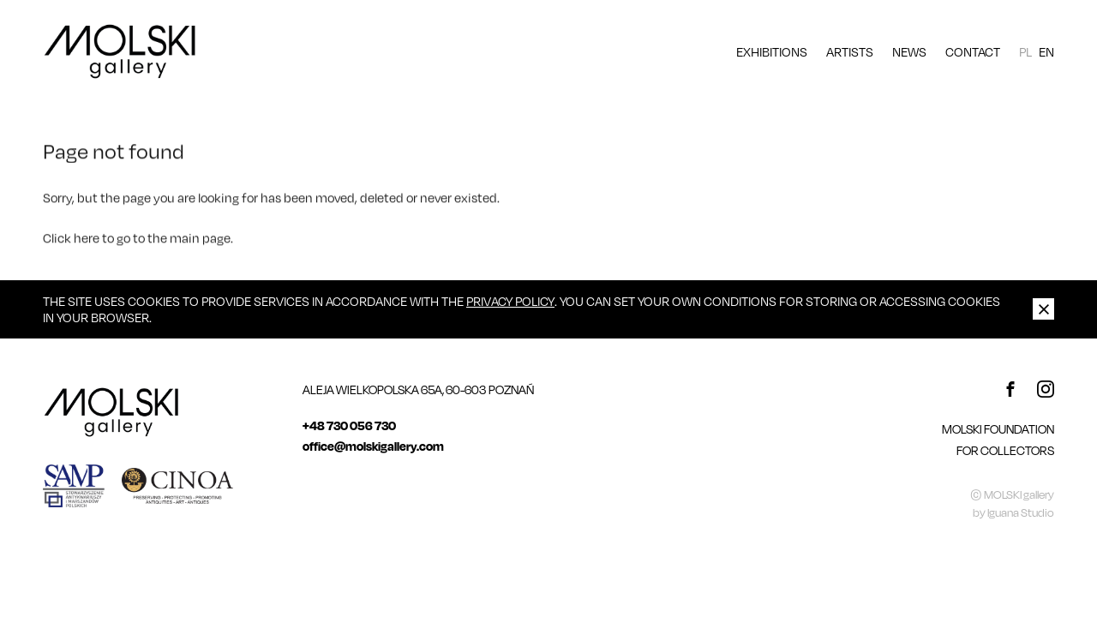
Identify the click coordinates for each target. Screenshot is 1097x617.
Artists (849, 51)
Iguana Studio (1020, 512)
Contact (972, 51)
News (909, 51)
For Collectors (1005, 450)
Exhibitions (771, 51)
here (86, 239)
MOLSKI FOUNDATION (998, 429)
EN (1046, 51)
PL (1025, 51)
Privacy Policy (510, 300)
